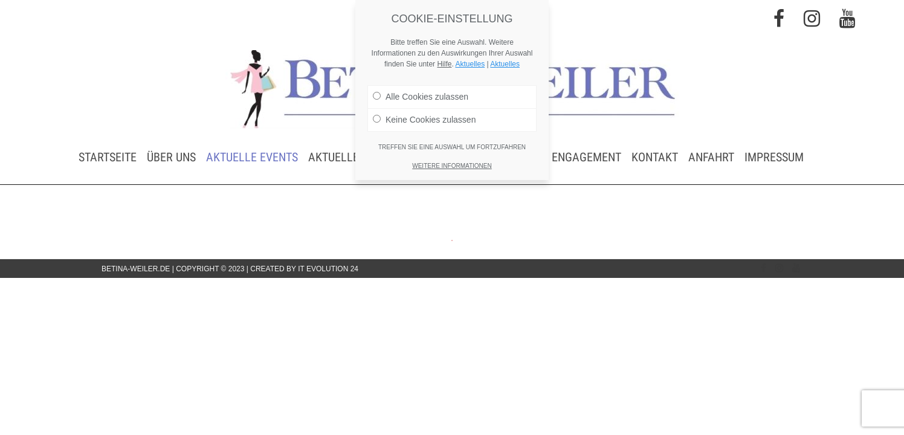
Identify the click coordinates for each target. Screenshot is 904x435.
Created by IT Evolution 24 (304, 269)
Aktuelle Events (252, 157)
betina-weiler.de (136, 269)
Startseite (108, 157)
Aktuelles (470, 64)
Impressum (774, 157)
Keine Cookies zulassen (424, 119)
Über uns (171, 157)
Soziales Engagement (561, 157)
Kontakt (654, 157)
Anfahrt (711, 157)
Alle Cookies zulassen (420, 97)
